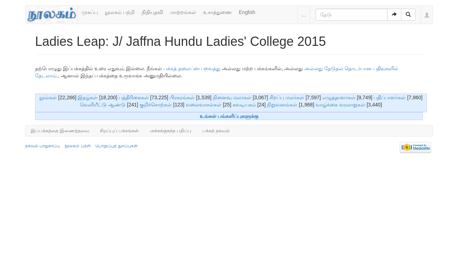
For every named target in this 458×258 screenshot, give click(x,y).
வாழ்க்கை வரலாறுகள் (340, 105)
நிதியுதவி (152, 12)
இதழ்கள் (88, 97)
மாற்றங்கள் (183, 12)
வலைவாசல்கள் (203, 105)
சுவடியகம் (244, 105)
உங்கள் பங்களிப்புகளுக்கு (229, 116)
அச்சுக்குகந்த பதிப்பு (170, 130)
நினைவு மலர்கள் (232, 97)
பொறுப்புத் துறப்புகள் (116, 145)
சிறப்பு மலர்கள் (286, 97)
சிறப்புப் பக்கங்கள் (119, 130)
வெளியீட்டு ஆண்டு (103, 105)
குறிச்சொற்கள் (156, 105)
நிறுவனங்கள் (282, 105)
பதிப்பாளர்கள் (390, 97)
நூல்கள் (48, 97)
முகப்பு (90, 12)
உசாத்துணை (217, 12)
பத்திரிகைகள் (134, 97)
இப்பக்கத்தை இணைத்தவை (60, 130)
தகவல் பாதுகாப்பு (42, 145)
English (247, 12)
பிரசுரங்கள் (182, 97)
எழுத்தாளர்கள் (339, 97)
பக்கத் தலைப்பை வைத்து (192, 68)
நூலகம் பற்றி (120, 12)
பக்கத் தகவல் (216, 130)
